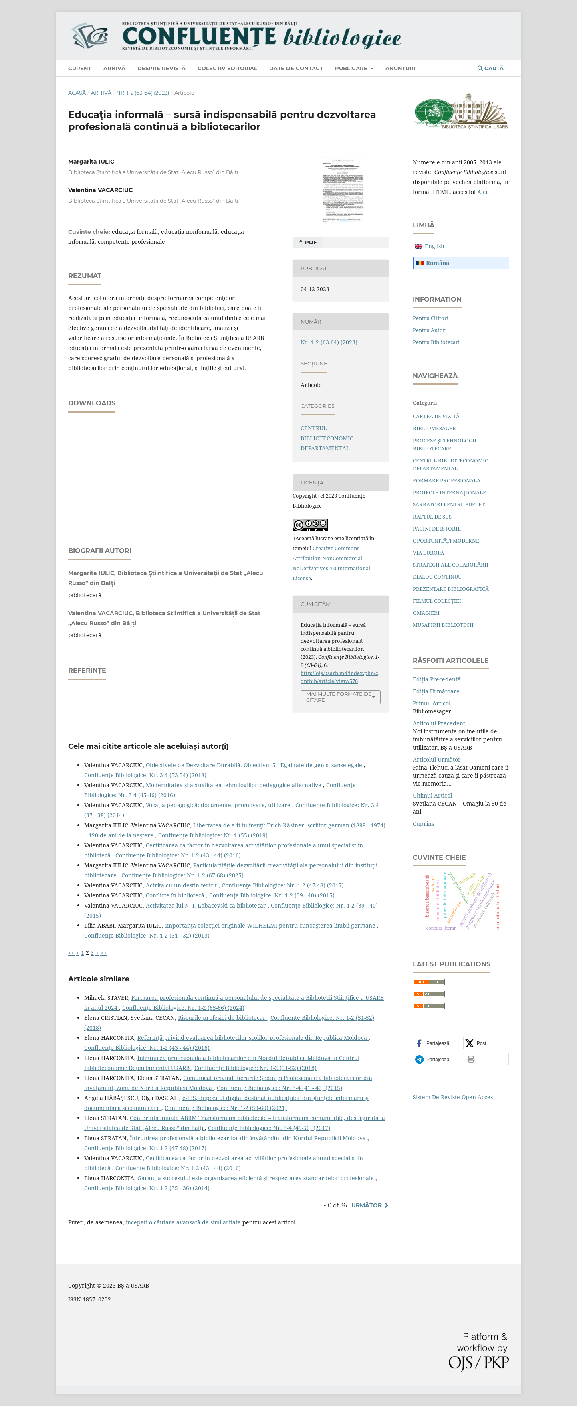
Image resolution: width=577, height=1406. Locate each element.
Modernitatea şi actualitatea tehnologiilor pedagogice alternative (234, 785)
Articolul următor (437, 759)
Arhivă (114, 68)
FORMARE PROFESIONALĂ (446, 480)
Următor (366, 1205)
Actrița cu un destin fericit (182, 885)
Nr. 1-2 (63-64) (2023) (142, 92)
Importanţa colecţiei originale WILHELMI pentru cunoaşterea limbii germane (271, 925)
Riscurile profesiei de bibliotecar (222, 1017)
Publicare (352, 68)
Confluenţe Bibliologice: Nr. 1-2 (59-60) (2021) (226, 1108)
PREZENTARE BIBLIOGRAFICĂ (451, 588)
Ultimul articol (432, 795)
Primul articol (431, 703)
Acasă (77, 92)
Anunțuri (400, 68)
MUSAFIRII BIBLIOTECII (443, 624)
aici (482, 192)
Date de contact (296, 68)
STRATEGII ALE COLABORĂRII (450, 564)
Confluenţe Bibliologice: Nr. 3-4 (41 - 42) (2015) (279, 1088)
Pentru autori (430, 330)
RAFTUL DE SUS (432, 516)
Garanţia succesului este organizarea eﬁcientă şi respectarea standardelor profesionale (256, 1178)
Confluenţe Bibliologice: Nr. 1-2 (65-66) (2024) (183, 1007)
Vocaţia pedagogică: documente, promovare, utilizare (219, 805)
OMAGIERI (426, 612)
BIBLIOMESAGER (434, 428)
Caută (491, 68)
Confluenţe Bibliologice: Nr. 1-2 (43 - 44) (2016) (178, 855)
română (437, 263)
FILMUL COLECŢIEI (437, 600)
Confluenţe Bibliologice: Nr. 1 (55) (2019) (213, 835)
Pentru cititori (430, 318)
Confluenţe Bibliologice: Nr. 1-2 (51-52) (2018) (255, 1068)
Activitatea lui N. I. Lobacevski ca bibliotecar (207, 905)
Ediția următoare (436, 691)
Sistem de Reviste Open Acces (453, 1097)
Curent (79, 68)
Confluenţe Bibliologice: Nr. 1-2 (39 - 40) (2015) (272, 895)
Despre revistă (161, 68)
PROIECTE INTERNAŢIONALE (449, 492)
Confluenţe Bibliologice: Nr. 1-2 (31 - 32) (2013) (147, 935)
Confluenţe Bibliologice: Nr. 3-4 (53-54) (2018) (145, 775)
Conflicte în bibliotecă (176, 895)
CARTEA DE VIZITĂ (436, 416)
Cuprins (423, 823)
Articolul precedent (439, 723)
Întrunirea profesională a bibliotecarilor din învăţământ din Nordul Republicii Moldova (248, 1138)
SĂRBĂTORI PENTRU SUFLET (449, 504)
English (434, 246)
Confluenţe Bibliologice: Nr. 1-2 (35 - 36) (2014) (147, 1188)
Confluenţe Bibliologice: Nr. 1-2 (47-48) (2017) (283, 885)
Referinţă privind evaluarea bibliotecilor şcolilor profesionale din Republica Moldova (253, 1037)
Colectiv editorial (227, 68)
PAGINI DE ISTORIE (437, 528)
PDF (310, 242)
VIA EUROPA (428, 552)
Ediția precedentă (437, 679)
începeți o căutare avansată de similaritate (183, 1222)
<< (71, 952)
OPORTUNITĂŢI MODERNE (446, 540)
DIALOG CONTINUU (437, 576)
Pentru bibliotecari (436, 342)
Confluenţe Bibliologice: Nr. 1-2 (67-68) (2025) (182, 875)
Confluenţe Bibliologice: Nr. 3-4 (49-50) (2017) (269, 1128)
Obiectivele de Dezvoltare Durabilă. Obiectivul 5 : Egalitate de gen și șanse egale (255, 765)
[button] (437, 1043)
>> (103, 952)
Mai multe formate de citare (339, 697)
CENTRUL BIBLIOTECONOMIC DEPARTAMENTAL (327, 438)
